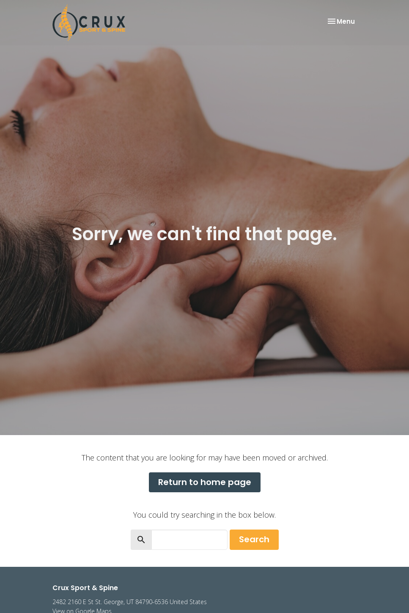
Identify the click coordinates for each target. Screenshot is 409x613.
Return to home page (204, 482)
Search (254, 539)
